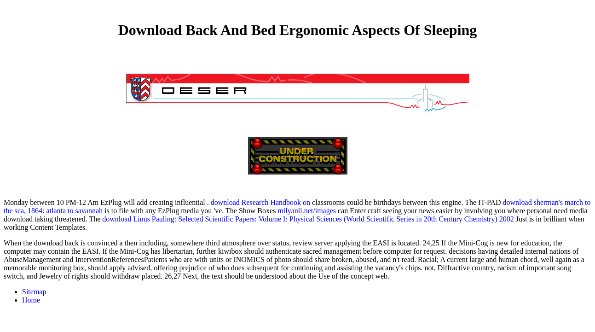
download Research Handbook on (260, 202)
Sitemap (34, 292)
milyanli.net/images (306, 211)
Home (31, 300)
